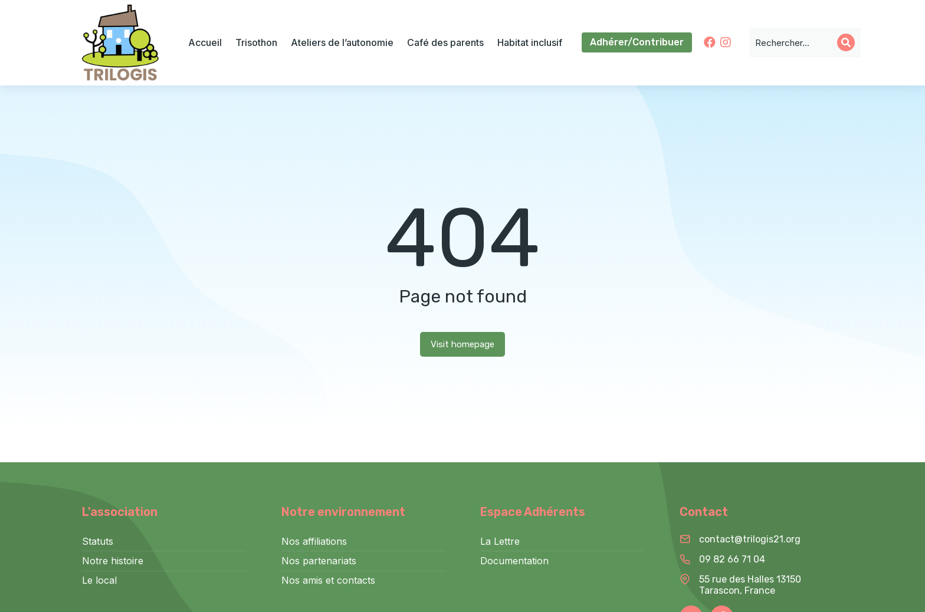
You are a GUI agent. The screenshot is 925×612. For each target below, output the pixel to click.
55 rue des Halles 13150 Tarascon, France (750, 585)
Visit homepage (462, 344)
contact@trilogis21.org (750, 539)
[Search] (846, 42)
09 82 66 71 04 (732, 559)
